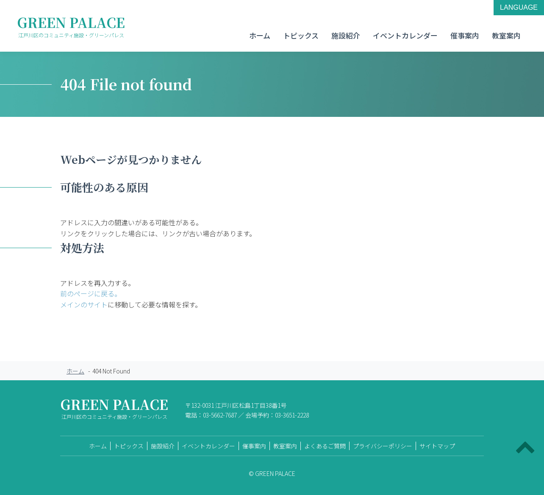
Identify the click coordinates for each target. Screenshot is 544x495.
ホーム (259, 35)
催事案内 (464, 35)
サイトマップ (437, 446)
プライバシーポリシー (382, 446)
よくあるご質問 (325, 446)
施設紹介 (345, 35)
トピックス (301, 35)
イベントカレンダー (405, 35)
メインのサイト (84, 304)
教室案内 (506, 35)
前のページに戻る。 (90, 293)
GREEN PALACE (71, 26)
